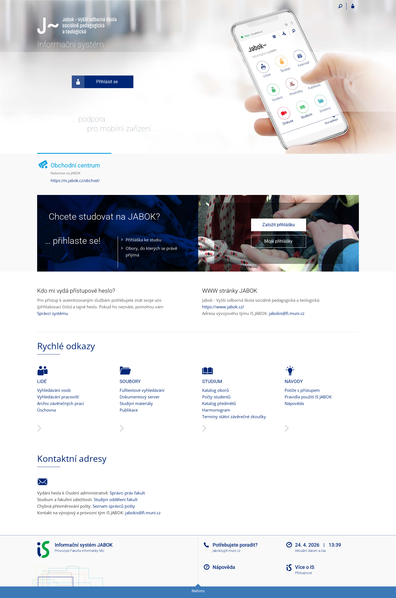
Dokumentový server (140, 396)
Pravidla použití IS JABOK (308, 396)
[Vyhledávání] (340, 6)
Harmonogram (216, 410)
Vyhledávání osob (54, 390)
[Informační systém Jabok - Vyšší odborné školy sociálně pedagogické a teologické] (77, 18)
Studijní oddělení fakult (116, 499)
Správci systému (52, 313)
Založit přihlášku (278, 224)
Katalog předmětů (219, 403)
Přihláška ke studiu (143, 239)
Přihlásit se (95, 82)
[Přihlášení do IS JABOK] (352, 6)
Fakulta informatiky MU (87, 551)
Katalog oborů (215, 390)
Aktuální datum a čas (310, 551)
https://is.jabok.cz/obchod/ (75, 180)
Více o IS (304, 567)
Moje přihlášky (278, 241)
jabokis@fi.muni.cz (286, 313)
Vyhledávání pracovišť (58, 396)
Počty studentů (216, 396)
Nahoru (198, 591)
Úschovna (46, 410)
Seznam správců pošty (114, 506)
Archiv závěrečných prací (60, 403)
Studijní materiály (136, 403)
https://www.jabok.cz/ (223, 306)
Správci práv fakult (127, 493)
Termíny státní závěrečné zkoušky (234, 416)
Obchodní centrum (75, 165)
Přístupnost (303, 573)
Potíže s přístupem (302, 390)
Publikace (129, 410)
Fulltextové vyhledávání (142, 390)
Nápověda (294, 403)
